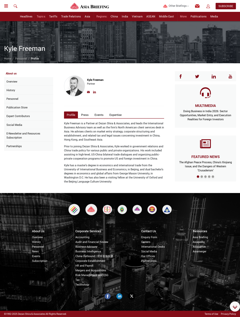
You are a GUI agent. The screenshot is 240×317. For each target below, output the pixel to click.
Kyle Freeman (117, 83)
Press (85, 115)
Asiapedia (199, 242)
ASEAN (150, 16)
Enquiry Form (149, 237)
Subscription (39, 261)
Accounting (82, 237)
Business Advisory (86, 246)
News (35, 251)
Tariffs (53, 16)
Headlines (26, 16)
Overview (11, 81)
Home (7, 58)
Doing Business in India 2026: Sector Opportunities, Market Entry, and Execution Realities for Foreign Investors (205, 115)
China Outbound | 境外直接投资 (94, 256)
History (10, 90)
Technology (82, 284)
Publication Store (16, 107)
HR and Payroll (84, 265)
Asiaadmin (199, 246)
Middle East (166, 16)
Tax (77, 280)
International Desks (153, 246)
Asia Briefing (200, 237)
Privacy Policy (228, 313)
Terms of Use (211, 313)
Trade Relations (71, 16)
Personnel (21, 58)
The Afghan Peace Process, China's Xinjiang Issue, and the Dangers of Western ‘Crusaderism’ (205, 166)
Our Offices (148, 256)
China (114, 16)
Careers (145, 242)
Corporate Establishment (90, 261)
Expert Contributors (18, 116)
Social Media (14, 125)
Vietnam (137, 16)
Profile (71, 115)
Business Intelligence (88, 251)
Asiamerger (199, 251)
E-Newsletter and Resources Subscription (23, 135)
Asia (87, 16)
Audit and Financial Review (91, 242)
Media (214, 16)
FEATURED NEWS (205, 156)
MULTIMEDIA (205, 105)
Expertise (115, 115)
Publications (199, 16)
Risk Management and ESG (91, 275)
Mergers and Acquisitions (90, 270)
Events (99, 115)
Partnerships (14, 146)
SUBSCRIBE (225, 6)
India (125, 16)
